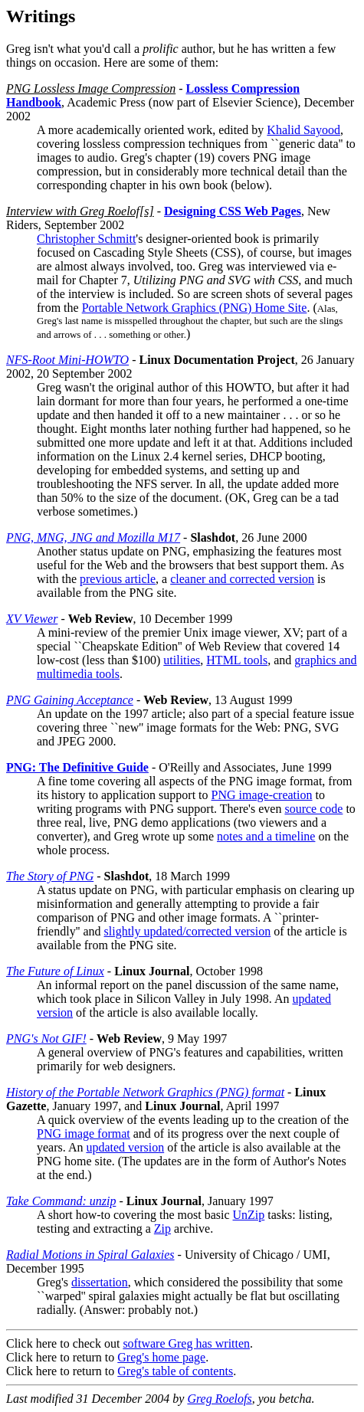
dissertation (99, 1282)
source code (313, 808)
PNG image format (83, 1133)
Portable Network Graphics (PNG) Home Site (194, 307)
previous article (118, 578)
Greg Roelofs (219, 1398)
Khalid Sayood (303, 129)
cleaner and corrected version (242, 578)
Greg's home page (161, 1357)
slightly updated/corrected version (187, 931)
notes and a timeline (266, 836)
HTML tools (236, 660)
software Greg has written (186, 1343)
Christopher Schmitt (86, 238)
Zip (162, 1228)
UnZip (249, 1214)
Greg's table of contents (175, 1371)
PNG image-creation (262, 794)
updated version (125, 1147)
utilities (181, 660)
